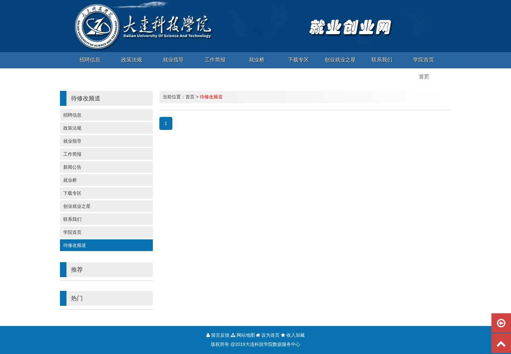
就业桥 (70, 180)
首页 (190, 96)
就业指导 (72, 141)
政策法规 (72, 128)
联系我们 (72, 219)
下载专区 (72, 193)
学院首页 (72, 232)
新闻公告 (72, 167)
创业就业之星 (77, 206)
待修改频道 (74, 245)
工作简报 (72, 154)
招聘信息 (72, 115)
